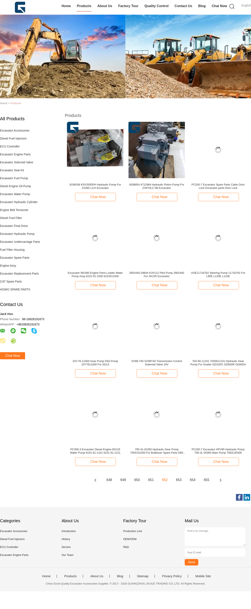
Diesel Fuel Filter (11, 218)
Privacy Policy (172, 576)
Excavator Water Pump (15, 194)
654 (193, 480)
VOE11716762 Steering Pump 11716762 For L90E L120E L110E (218, 274)
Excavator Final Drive (14, 226)
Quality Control (156, 6)
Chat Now (219, 6)
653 (179, 480)
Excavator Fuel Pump (14, 178)
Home (66, 6)
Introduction (68, 531)
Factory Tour (128, 6)
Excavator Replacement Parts (19, 273)
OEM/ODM (130, 539)
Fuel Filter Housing (12, 249)
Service (65, 547)
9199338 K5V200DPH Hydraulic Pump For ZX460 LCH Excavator (95, 186)
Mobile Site (203, 576)
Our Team (67, 555)
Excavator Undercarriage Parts (20, 241)
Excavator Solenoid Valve (16, 162)
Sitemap (143, 576)
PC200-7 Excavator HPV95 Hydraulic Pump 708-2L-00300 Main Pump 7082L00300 (218, 451)
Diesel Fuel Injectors (13, 138)
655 (206, 480)
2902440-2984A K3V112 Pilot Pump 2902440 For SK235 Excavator (156, 274)
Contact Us (183, 6)
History (65, 539)
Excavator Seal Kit (12, 170)
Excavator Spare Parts (14, 257)
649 (123, 480)
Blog (202, 6)
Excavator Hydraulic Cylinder (19, 202)
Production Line (132, 531)
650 (137, 480)
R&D (126, 547)
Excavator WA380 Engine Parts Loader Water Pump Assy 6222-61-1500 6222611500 (95, 274)
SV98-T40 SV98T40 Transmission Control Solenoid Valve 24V (156, 363)
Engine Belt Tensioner (14, 210)
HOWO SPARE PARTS (15, 289)
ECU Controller (10, 146)
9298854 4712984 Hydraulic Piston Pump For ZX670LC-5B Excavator (156, 186)
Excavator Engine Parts (15, 154)
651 (151, 480)
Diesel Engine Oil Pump (15, 186)
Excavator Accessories (14, 130)
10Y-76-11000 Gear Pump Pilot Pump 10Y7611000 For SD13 (95, 363)
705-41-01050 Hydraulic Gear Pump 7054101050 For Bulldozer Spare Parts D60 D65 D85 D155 (156, 451)
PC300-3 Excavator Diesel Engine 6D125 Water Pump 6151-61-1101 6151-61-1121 (95, 451)
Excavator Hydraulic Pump (17, 233)
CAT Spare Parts (11, 281)
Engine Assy (8, 265)
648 (109, 480)
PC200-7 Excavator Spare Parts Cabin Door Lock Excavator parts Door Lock (218, 186)
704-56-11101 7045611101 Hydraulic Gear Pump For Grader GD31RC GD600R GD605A (218, 363)
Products (84, 6)
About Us (104, 6)
